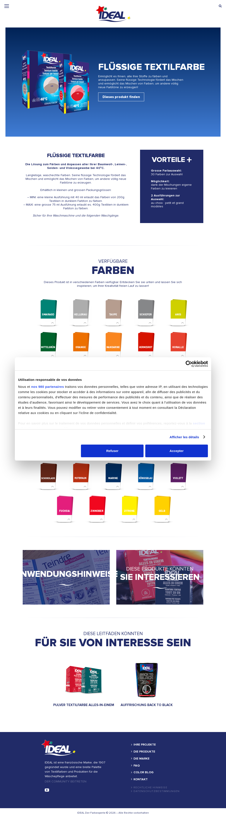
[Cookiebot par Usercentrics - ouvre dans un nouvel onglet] (189, 364)
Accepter (176, 451)
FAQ (137, 765)
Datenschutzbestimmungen (157, 791)
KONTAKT (141, 779)
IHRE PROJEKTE (145, 744)
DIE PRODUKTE (144, 751)
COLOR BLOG (144, 772)
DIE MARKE (141, 758)
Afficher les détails (184, 437)
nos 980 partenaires (47, 386)
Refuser (112, 451)
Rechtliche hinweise (150, 787)
